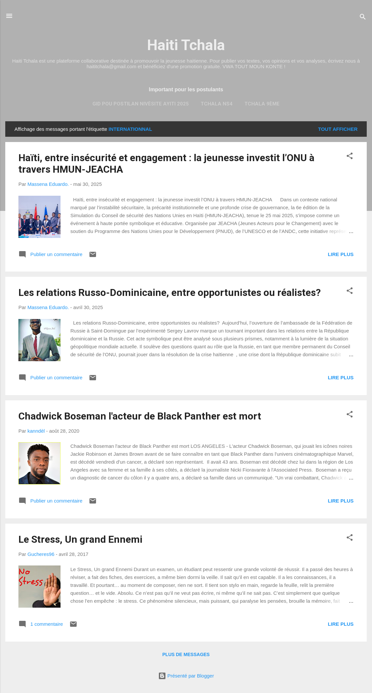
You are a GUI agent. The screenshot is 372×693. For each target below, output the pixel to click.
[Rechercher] (363, 18)
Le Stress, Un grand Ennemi (80, 539)
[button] (350, 157)
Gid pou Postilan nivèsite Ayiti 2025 (140, 104)
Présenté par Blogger (186, 676)
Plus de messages (186, 654)
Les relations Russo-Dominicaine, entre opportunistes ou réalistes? (169, 292)
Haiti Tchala (186, 45)
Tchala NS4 (217, 104)
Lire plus (341, 254)
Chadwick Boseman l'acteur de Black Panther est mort (139, 416)
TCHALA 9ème (262, 104)
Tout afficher (338, 129)
